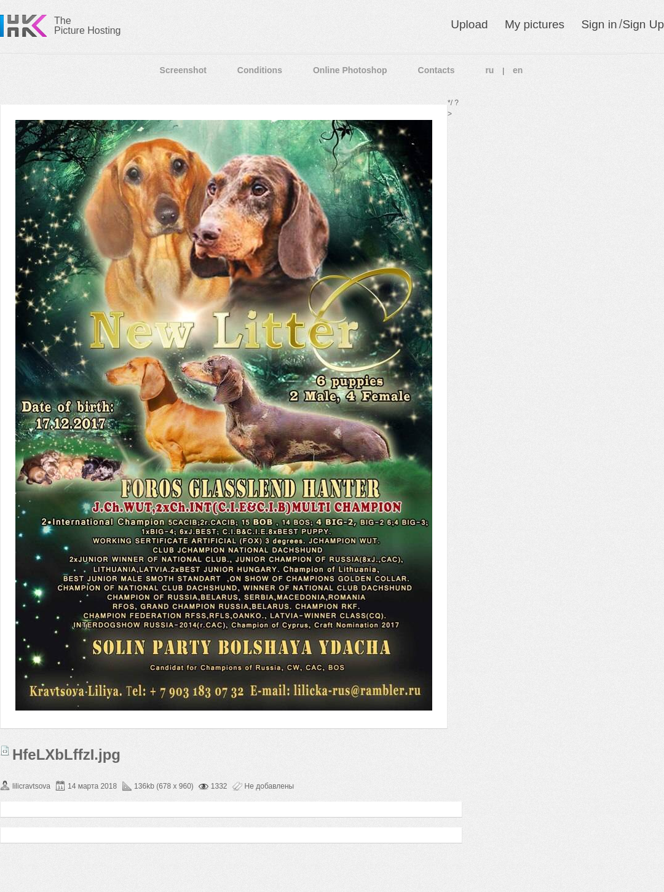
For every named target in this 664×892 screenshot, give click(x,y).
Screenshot (183, 70)
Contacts (436, 70)
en (518, 70)
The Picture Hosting (87, 25)
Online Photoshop (350, 70)
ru (489, 70)
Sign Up (643, 24)
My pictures (534, 24)
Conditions (259, 70)
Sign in (599, 24)
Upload (469, 24)
